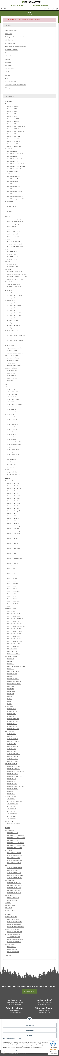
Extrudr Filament (10, 821)
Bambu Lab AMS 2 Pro (13, 119)
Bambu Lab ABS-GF (12, 543)
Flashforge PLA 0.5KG (13, 766)
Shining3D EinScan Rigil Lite (15, 313)
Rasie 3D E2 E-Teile (12, 234)
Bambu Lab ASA (12, 546)
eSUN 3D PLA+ (11, 733)
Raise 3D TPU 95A (12, 578)
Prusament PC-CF (12, 726)
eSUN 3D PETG (11, 751)
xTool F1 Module (12, 394)
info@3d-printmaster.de (40, 5)
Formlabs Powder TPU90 (14, 893)
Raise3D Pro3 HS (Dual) (14, 219)
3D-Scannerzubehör (11, 368)
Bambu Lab (8, 104)
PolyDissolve (10, 686)
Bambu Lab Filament (11, 481)
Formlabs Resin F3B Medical (15, 842)
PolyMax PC (10, 668)
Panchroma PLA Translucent (15, 618)
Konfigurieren (29, 1030)
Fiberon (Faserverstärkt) (14, 681)
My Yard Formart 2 (12, 464)
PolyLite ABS (10, 658)
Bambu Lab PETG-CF (13, 523)
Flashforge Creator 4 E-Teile (15, 279)
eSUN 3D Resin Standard (14, 867)
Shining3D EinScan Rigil (14, 315)
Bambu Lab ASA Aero (13, 548)
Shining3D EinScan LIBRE (14, 318)
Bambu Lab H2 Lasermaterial (15, 134)
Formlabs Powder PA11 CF (14, 186)
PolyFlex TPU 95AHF (13, 678)
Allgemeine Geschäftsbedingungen (15, 46)
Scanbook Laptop (12, 370)
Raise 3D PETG (11, 581)
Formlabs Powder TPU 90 (14, 194)
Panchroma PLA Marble (14, 638)
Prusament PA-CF (12, 723)
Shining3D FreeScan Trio (14, 343)
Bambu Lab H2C (12, 109)
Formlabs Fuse (9, 174)
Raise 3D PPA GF (12, 598)
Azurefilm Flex (11, 819)
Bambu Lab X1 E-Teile (13, 144)
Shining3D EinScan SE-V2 (14, 295)
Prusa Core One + (12, 204)
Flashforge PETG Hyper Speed (15, 786)
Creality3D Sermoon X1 (14, 328)
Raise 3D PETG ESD (12, 583)
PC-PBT (9, 703)
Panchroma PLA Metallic (14, 633)
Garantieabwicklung (11, 30)
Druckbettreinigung (13, 951)
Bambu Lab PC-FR (12, 538)
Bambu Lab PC (11, 536)
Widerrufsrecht (9, 56)
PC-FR (9, 701)
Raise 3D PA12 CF (12, 593)
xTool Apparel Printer (13, 449)
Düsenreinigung (12, 949)
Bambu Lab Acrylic (12, 900)
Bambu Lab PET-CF (12, 551)
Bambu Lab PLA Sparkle (14, 511)
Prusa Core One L (12, 206)
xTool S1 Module (12, 419)
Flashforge (8, 269)
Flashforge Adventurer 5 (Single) (16, 274)
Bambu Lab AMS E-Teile (14, 146)
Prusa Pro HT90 (11, 214)
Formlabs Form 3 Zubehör (14, 169)
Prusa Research (9, 201)
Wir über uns (9, 40)
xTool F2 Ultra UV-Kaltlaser (15, 404)
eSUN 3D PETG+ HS (12, 756)
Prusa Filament (9, 706)
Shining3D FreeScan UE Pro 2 (15, 340)
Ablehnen (29, 1035)
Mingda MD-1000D (12, 266)
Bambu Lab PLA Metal (13, 503)
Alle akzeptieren (29, 1025)
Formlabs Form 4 (10, 149)
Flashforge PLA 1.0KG (13, 768)
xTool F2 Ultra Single (13, 399)
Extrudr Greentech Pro (13, 824)
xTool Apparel (9, 447)
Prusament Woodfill (13, 718)
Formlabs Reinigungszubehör (15, 199)
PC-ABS (9, 698)
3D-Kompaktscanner (11, 293)
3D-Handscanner (10, 300)
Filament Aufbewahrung (12, 929)
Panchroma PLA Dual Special (15, 623)
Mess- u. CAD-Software (12, 355)
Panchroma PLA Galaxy (14, 636)
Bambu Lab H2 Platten (13, 129)
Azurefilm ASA (11, 806)
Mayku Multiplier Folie (13, 474)
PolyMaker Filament (11, 608)
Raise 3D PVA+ (11, 606)
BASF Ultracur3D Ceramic (14, 860)
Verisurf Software (12, 363)
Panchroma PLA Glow (13, 643)
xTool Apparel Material (14, 454)
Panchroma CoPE (12, 648)
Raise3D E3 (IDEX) (12, 226)
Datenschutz (14, 1051)
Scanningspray (11, 375)
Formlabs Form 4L (12, 156)
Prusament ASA (11, 713)
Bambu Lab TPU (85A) (13, 526)
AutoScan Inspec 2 (12, 350)
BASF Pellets (8, 908)
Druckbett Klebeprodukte (12, 934)
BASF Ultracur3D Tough (14, 852)
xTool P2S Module (12, 424)
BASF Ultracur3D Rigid (13, 857)
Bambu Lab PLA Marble (14, 501)
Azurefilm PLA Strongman (14, 801)
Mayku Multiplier (12, 472)
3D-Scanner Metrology (11, 330)
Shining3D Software (13, 358)
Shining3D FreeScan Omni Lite (16, 335)
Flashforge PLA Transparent (15, 776)
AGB (6, 78)
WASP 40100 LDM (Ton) (14, 286)
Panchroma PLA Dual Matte (15, 621)
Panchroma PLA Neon (13, 646)
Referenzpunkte (12, 378)
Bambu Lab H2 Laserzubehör (15, 131)
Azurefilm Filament (10, 796)
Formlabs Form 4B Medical (15, 154)
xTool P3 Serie (11, 427)
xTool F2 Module (12, 407)
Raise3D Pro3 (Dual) (13, 224)
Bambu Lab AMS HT (13, 121)
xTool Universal (11, 409)
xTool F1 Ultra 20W (12, 392)
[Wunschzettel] (49, 8)
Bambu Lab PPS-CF (12, 561)
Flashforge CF (11, 791)
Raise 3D (7, 216)
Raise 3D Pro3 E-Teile (13, 231)
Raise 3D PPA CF (12, 596)
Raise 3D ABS (11, 571)
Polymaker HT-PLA (12, 651)
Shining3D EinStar (12, 303)
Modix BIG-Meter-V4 (13, 259)
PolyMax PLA (11, 611)
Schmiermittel (11, 946)
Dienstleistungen (10, 43)
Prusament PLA (11, 708)
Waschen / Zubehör (13, 171)
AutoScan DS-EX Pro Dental (15, 353)
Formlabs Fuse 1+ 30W (13, 176)
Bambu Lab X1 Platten (13, 141)
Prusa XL (9, 211)
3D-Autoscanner (10, 345)
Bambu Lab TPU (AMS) (13, 533)
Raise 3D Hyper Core (13, 603)
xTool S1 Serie (11, 417)
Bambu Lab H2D (12, 111)
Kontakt (7, 75)
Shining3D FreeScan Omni (14, 338)
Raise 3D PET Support (13, 591)
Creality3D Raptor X (13, 323)
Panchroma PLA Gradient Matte (16, 626)
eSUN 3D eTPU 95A (12, 758)
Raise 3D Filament (10, 566)
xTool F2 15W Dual (12, 397)
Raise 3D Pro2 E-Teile (13, 229)
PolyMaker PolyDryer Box (14, 931)
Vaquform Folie (11, 462)
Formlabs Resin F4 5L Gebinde (16, 166)
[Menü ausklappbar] (2, 1)
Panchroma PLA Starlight (14, 628)
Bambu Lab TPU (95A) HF (14, 531)
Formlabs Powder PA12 (14, 189)
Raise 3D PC (10, 576)
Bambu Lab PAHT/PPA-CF (14, 558)
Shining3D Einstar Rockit (14, 305)
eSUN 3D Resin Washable (14, 877)
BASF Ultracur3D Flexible (14, 855)
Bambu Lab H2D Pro (13, 106)
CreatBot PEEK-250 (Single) (15, 246)
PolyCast (9, 696)
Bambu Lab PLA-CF (12, 513)
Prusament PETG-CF (13, 721)
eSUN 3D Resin (9, 865)
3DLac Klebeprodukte (13, 936)
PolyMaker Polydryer (13, 919)
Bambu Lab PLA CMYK (13, 496)
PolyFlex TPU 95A (12, 676)
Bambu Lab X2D (12, 116)
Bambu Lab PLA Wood (13, 491)
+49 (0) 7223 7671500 (17, 5)
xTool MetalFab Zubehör (14, 442)
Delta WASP (8, 281)
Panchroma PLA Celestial (14, 631)
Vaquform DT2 (11, 459)
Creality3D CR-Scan (12, 320)
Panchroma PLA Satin (13, 616)
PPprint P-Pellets (10, 910)
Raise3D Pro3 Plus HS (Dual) (15, 221)
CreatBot (7, 239)
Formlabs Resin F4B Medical (15, 164)
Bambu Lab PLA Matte (13, 486)
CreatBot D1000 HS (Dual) (14, 244)
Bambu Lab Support (13, 563)
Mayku (7, 469)
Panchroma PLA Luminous (14, 641)
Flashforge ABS (11, 779)
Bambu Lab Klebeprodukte (15, 939)
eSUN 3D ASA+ (11, 748)
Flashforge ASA (11, 781)
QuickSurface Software (14, 365)
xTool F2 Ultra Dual (12, 402)
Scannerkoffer (11, 373)
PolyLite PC (10, 663)
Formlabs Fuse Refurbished (15, 196)
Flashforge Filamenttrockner (15, 926)
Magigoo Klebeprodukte (14, 941)
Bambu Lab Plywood (13, 898)
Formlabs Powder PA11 (14, 184)
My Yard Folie (11, 467)
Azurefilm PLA (11, 799)
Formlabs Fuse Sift (12, 179)
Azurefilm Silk (11, 811)
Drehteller (10, 380)
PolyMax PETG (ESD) (13, 671)
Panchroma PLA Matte (13, 613)
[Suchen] (24, 9)
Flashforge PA (11, 794)
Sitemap (7, 59)
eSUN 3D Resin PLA (12, 870)
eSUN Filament (9, 731)
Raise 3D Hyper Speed (13, 601)
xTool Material (11, 412)
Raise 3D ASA (11, 573)
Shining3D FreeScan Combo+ (15, 333)
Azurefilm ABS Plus (12, 804)
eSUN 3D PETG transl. (13, 753)
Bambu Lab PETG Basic (14, 516)
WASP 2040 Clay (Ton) (13, 284)
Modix (7, 249)
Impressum (6, 1051)
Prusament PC (11, 716)
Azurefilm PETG (11, 809)
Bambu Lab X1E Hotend (14, 139)
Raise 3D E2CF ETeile (13, 236)
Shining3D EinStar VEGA (14, 308)
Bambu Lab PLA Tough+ (14, 488)
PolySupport (10, 688)
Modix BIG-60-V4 (12, 251)
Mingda (7, 261)
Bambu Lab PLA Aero (13, 493)
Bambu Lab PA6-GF (12, 556)
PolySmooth (10, 693)
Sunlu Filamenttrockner (14, 924)
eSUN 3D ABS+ (11, 743)
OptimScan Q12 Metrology (15, 348)
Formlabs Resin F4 (12, 161)
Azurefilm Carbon (12, 814)
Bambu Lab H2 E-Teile (13, 136)
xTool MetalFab (9, 437)
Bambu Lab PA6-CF (12, 553)
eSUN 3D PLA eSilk (12, 738)
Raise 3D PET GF (12, 588)
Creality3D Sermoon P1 (14, 325)
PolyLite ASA (10, 661)
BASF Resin (8, 850)
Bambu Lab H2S (12, 114)
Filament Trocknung (11, 916)
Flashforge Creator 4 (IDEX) (15, 271)
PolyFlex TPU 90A (12, 673)
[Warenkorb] (56, 9)
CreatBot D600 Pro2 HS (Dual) (15, 241)
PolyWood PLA (11, 691)
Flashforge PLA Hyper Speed (15, 771)
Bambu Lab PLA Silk (13, 506)
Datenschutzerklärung (11, 49)
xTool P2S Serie (11, 422)
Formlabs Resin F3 (12, 840)
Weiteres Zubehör (10, 944)
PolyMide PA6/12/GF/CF (14, 683)
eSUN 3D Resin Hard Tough (15, 875)
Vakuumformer (9, 457)
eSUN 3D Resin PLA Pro (14, 872)
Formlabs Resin (9, 830)
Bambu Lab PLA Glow (13, 498)
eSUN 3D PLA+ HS (12, 736)
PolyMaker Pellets (10, 905)
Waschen (8, 903)
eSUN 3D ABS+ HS (12, 746)
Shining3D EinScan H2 (13, 310)
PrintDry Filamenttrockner (14, 921)
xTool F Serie (9, 387)
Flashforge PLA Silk (12, 774)
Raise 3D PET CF (12, 586)
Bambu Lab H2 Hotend (13, 124)
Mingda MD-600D (12, 264)
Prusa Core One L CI (13, 209)
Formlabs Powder (10, 880)
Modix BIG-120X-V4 (12, 254)
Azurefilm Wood (12, 816)
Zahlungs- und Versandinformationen (16, 37)
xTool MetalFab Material (14, 444)
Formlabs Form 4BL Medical (15, 159)
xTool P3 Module (12, 429)
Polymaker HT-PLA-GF (13, 653)
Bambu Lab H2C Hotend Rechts (16, 126)
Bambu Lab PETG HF (13, 518)
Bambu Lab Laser (10, 895)
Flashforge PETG (12, 784)
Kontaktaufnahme (29, 991)
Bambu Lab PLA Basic (13, 483)
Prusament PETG (12, 711)
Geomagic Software (13, 360)
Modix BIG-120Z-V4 (12, 256)
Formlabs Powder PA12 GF (14, 191)
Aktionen (8, 955)
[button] (53, 8)
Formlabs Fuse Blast (13, 181)
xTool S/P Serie (9, 414)
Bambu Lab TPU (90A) (13, 528)
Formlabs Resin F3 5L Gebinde (16, 845)
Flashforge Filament (11, 763)
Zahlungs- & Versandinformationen (15, 85)
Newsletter (8, 33)
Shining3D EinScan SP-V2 (14, 298)
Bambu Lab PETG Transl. (14, 521)
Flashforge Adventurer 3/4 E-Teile (17, 276)
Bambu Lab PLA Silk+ (13, 508)
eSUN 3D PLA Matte (13, 741)
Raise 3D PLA (11, 568)
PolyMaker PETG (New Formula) (16, 666)
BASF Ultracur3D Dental (14, 862)
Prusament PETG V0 (13, 728)
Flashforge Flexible (12, 789)
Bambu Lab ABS (12, 541)
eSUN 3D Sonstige (12, 761)
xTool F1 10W (11, 389)
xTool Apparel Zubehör (14, 452)
